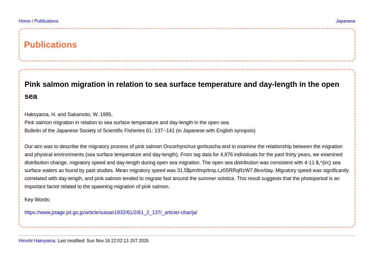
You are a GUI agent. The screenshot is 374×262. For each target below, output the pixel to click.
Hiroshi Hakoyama (37, 240)
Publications (46, 21)
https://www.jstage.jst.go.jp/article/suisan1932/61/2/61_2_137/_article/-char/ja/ (111, 212)
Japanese (345, 21)
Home (25, 21)
